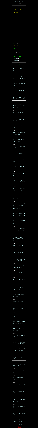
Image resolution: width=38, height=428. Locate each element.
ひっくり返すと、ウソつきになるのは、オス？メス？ (19, 70)
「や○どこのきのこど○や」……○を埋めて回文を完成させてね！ (18, 239)
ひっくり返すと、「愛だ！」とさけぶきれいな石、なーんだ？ (19, 182)
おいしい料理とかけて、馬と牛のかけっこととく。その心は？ (19, 190)
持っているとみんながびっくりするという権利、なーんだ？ (19, 222)
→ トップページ (19, 424)
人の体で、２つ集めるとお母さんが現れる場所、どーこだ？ (19, 350)
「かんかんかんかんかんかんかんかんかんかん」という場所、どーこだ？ (19, 106)
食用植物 (16, 58)
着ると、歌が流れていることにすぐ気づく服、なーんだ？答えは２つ (19, 281)
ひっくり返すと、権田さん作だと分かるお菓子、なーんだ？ (19, 230)
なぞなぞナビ (19, 1)
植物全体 (16, 60)
